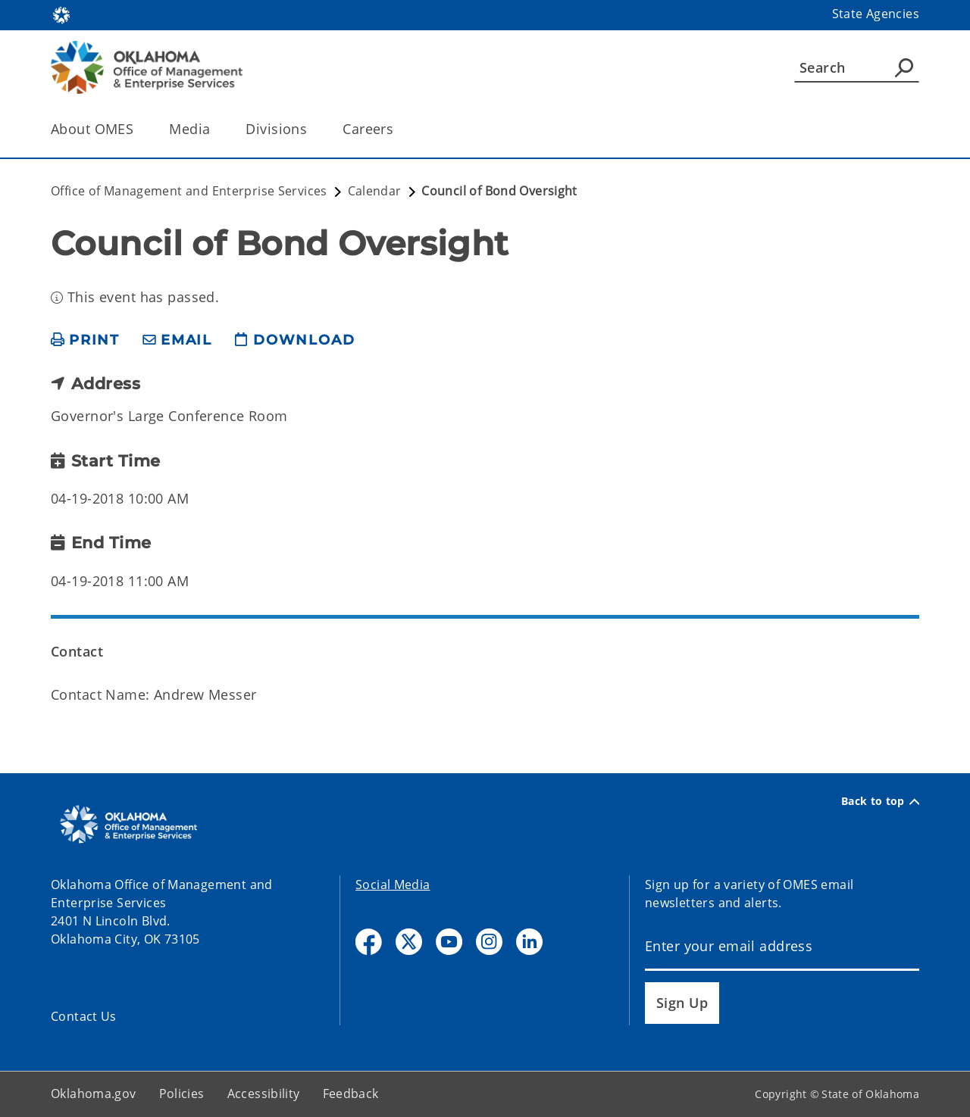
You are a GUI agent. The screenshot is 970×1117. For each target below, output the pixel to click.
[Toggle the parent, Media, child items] (215, 129)
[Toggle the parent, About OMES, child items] (138, 129)
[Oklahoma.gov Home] (61, 14)
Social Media (392, 884)
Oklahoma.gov (93, 1093)
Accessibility (263, 1093)
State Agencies (875, 13)
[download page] (295, 340)
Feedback (351, 1093)
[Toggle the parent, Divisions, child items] (312, 129)
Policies (182, 1093)
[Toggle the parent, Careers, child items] (398, 129)
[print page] (85, 340)
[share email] (177, 340)
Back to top (880, 801)
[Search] (856, 67)
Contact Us (84, 1016)
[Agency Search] (904, 67)
